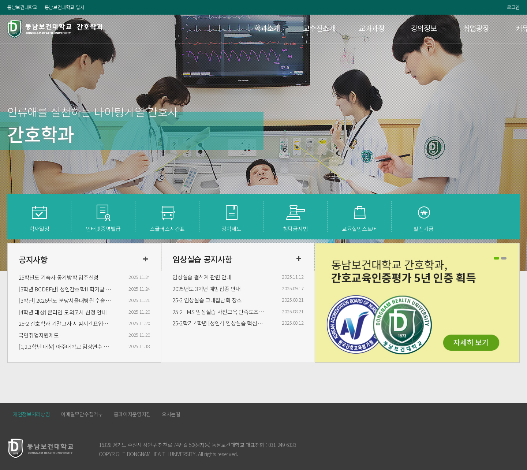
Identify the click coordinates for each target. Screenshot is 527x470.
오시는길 (171, 414)
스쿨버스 (167, 228)
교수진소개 (232, 28)
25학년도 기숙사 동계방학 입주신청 (58, 277)
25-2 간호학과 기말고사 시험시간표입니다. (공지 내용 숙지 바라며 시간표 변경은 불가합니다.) (66, 323)
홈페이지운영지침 (132, 414)
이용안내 (494, 28)
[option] (417, 303)
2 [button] (504, 258)
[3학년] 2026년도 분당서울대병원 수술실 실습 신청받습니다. (66, 300)
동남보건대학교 (22, 7)
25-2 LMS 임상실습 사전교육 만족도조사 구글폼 (219, 312)
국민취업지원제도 (39, 335)
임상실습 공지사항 (202, 259)
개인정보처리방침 (31, 414)
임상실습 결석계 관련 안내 (202, 277)
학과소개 (180, 28)
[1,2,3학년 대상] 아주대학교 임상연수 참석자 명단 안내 (66, 346)
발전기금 (424, 228)
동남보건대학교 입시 (65, 7)
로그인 (513, 7)
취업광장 (389, 28)
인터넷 (103, 228)
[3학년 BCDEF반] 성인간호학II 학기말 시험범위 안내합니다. (66, 289)
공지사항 (33, 259)
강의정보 (337, 28)
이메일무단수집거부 (81, 414)
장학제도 (231, 228)
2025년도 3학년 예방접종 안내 (206, 288)
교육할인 (359, 228)
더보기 (145, 259)
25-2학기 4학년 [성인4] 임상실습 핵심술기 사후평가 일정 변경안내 (219, 323)
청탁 (295, 228)
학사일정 (39, 228)
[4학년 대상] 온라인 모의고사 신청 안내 (63, 312)
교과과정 (285, 28)
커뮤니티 (441, 28)
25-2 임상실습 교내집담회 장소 (207, 300)
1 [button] (496, 258)
